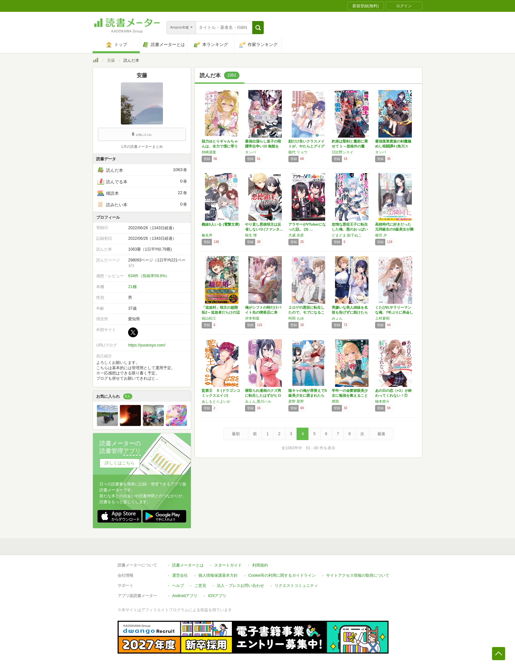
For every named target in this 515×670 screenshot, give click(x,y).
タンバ (250, 152)
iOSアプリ (217, 596)
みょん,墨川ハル (258, 401)
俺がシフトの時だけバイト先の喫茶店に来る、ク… (263, 312)
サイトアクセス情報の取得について (357, 575)
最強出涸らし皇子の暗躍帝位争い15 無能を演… (263, 146)
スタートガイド (228, 565)
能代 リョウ (297, 152)
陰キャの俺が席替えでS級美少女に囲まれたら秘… (307, 395)
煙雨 (335, 401)
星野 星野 (296, 401)
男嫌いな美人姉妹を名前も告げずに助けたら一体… (350, 312)
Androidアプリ (184, 596)
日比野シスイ (342, 152)
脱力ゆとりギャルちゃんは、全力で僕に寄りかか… (220, 146)
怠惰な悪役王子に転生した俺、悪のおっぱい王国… (350, 229)
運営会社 (180, 575)
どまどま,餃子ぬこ (347, 235)
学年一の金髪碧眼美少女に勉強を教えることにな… (350, 395)
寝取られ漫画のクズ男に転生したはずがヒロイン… (263, 395)
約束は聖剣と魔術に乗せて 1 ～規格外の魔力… (350, 146)
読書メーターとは (188, 565)
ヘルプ (178, 586)
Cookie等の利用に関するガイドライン (282, 575)
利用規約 (260, 565)
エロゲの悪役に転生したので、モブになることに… (306, 312)
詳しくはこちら (120, 462)
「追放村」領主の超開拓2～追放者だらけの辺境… (221, 312)
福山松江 (209, 318)
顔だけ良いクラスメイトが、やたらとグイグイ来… (306, 146)
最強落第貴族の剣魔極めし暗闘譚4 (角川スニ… (393, 146)
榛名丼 (207, 235)
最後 (381, 434)
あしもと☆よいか (216, 401)
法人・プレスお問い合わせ (240, 586)
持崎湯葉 (209, 152)
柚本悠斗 (382, 401)
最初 (236, 434)
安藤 (111, 60)
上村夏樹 (382, 318)
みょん (337, 318)
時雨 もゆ (296, 318)
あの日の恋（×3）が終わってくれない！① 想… (393, 395)
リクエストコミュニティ (296, 586)
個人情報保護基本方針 (218, 575)
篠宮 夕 (381, 235)
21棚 (132, 286)
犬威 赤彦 (296, 235)
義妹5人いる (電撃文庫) (221, 224)
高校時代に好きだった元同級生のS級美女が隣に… (394, 229)
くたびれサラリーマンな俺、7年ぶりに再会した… (394, 312)
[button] (258, 27)
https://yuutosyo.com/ (146, 345)
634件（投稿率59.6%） (148, 276)
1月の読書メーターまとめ (142, 146)
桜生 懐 (251, 235)
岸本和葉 (252, 318)
